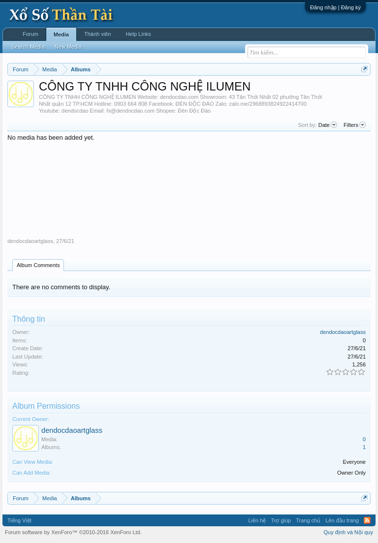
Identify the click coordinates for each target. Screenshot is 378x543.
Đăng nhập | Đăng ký (335, 7)
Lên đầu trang (342, 520)
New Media (68, 47)
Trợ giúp (281, 520)
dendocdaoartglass (30, 241)
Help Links (138, 34)
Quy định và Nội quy (349, 532)
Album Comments (38, 265)
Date (327, 124)
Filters (355, 124)
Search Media (28, 47)
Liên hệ (257, 520)
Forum (30, 34)
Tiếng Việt (19, 520)
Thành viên (97, 34)
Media (61, 34)
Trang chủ (308, 520)
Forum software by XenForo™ (73, 532)
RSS (367, 520)
